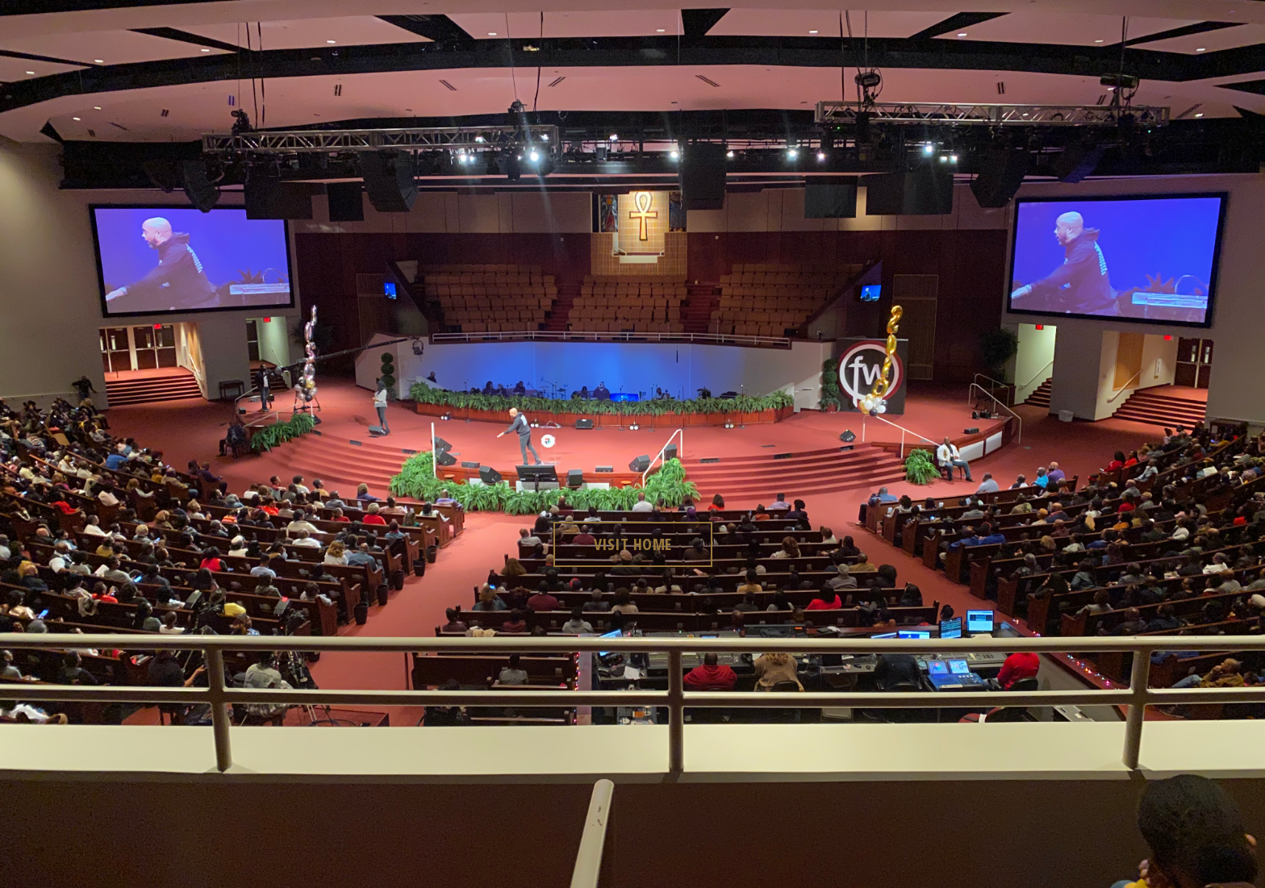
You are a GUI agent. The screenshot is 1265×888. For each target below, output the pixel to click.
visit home (633, 544)
